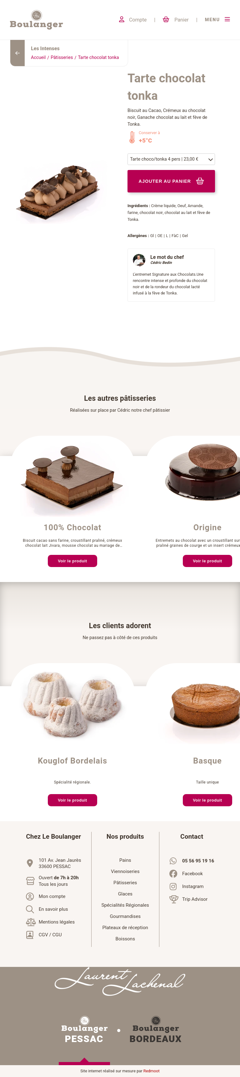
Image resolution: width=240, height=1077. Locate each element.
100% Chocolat (73, 528)
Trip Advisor (195, 899)
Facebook (192, 874)
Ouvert (59, 881)
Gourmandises (125, 916)
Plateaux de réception (125, 927)
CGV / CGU (50, 935)
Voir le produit (72, 561)
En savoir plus (53, 909)
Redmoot (151, 1071)
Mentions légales (57, 922)
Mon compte (52, 896)
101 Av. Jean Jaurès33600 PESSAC (60, 863)
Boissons (125, 939)
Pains (125, 860)
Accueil (38, 57)
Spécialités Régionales (125, 905)
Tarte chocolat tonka (98, 57)
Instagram (193, 886)
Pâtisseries (62, 57)
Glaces (125, 894)
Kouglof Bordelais (72, 761)
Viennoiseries (125, 871)
